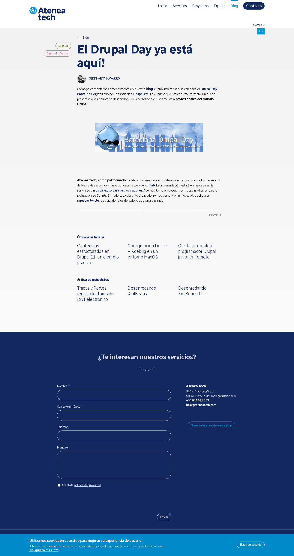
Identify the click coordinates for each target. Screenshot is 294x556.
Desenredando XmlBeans (142, 290)
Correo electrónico (70, 406)
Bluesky (200, 414)
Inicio (162, 6)
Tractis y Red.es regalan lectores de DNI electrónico (95, 293)
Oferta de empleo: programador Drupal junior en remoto (197, 251)
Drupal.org (188, 414)
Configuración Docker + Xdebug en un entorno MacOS (148, 251)
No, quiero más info (43, 550)
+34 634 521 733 (197, 400)
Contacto (254, 6)
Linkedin (218, 414)
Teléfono (62, 427)
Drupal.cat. (141, 94)
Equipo (219, 6)
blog (149, 89)
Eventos (62, 46)
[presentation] (85, 502)
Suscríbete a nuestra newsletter (211, 425)
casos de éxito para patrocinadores (116, 190)
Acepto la (80, 489)
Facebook (212, 414)
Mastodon (194, 414)
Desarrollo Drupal (57, 54)
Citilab (150, 185)
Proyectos (200, 6)
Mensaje (63, 447)
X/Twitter (206, 414)
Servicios (179, 6)
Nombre (63, 386)
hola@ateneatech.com (201, 405)
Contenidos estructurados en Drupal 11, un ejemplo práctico (98, 254)
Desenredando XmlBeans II (192, 290)
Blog (234, 6)
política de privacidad (87, 489)
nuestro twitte (88, 200)
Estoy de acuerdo (251, 544)
